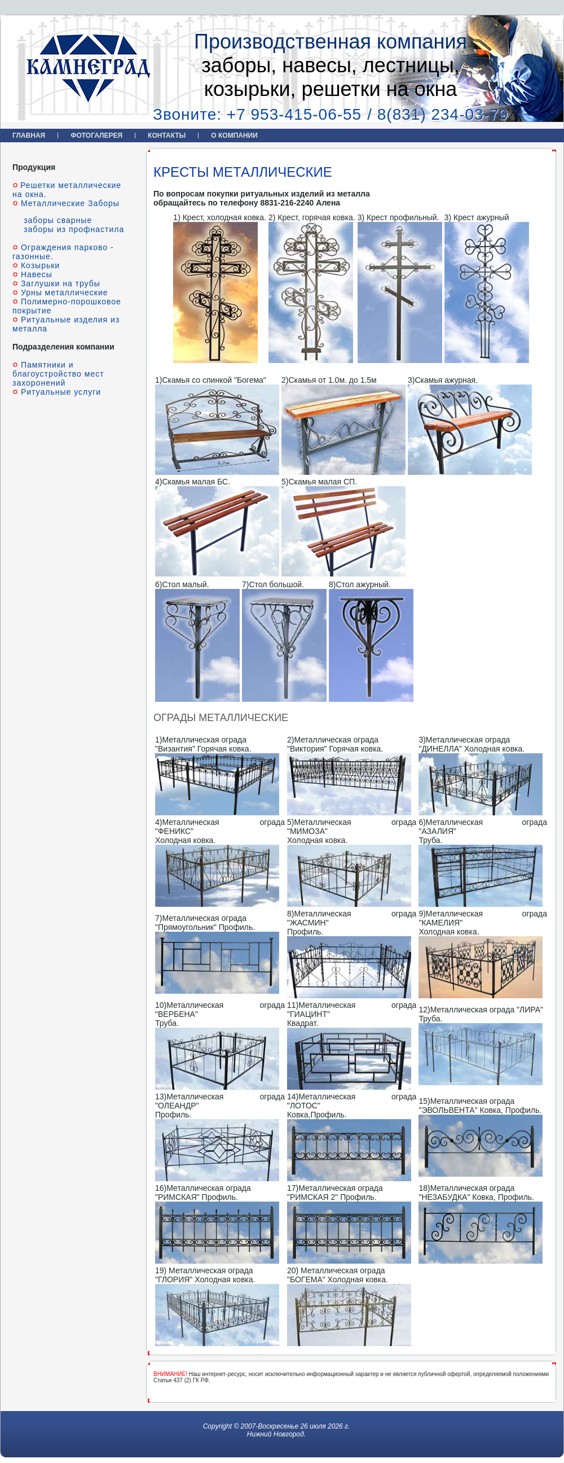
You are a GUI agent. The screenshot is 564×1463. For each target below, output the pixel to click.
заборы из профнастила (74, 229)
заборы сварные (58, 220)
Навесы (35, 274)
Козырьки (39, 265)
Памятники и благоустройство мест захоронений (58, 373)
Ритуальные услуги (59, 391)
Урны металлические (63, 292)
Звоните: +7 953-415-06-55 (257, 114)
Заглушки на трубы (59, 283)
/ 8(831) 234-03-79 (437, 114)
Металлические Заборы (69, 203)
